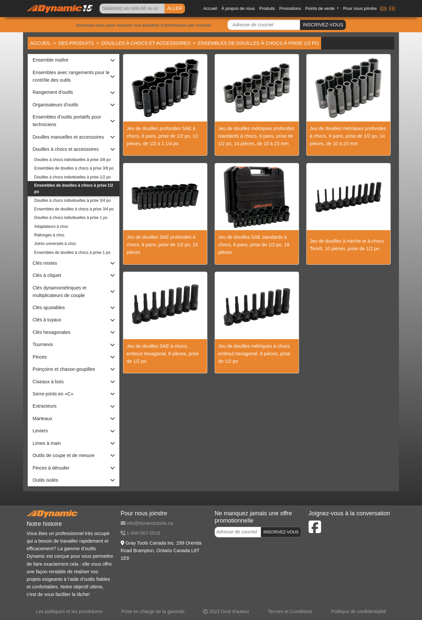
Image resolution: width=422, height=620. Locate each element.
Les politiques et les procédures (69, 611)
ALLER (174, 8)
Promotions (290, 8)
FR (392, 8)
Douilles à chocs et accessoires (145, 43)
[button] (73, 60)
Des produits (76, 43)
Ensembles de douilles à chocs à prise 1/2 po (73, 188)
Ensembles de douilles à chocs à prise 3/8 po (74, 168)
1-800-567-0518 (140, 533)
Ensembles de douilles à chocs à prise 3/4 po (74, 209)
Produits (267, 8)
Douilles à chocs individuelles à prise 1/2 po (72, 177)
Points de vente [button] (320, 8)
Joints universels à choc (55, 243)
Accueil (210, 8)
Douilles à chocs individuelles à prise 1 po (70, 217)
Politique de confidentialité (358, 611)
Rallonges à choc (49, 235)
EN (383, 8)
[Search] (132, 9)
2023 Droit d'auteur (226, 611)
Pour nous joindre (360, 8)
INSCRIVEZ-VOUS (323, 24)
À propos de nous (238, 8)
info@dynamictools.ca (147, 523)
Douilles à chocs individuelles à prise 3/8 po (72, 159)
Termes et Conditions (290, 611)
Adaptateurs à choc (51, 226)
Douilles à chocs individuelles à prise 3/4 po (72, 200)
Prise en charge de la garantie (153, 611)
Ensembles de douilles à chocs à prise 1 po (72, 252)
